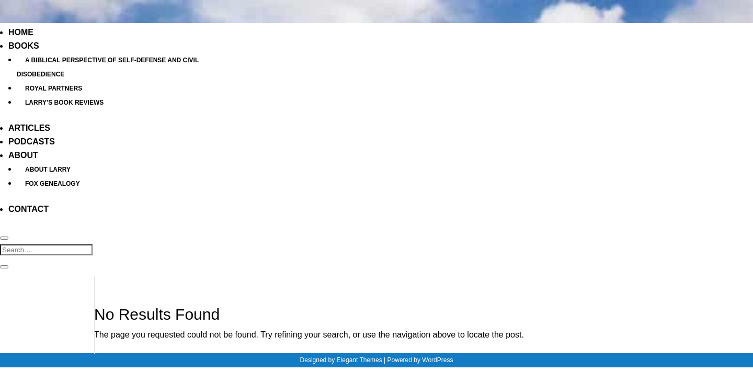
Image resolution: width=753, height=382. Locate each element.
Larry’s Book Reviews (64, 102)
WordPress (437, 360)
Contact (28, 209)
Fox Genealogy (52, 183)
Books (23, 45)
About (23, 155)
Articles (29, 127)
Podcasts (31, 141)
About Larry (48, 169)
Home (20, 32)
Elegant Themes (359, 360)
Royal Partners (53, 88)
